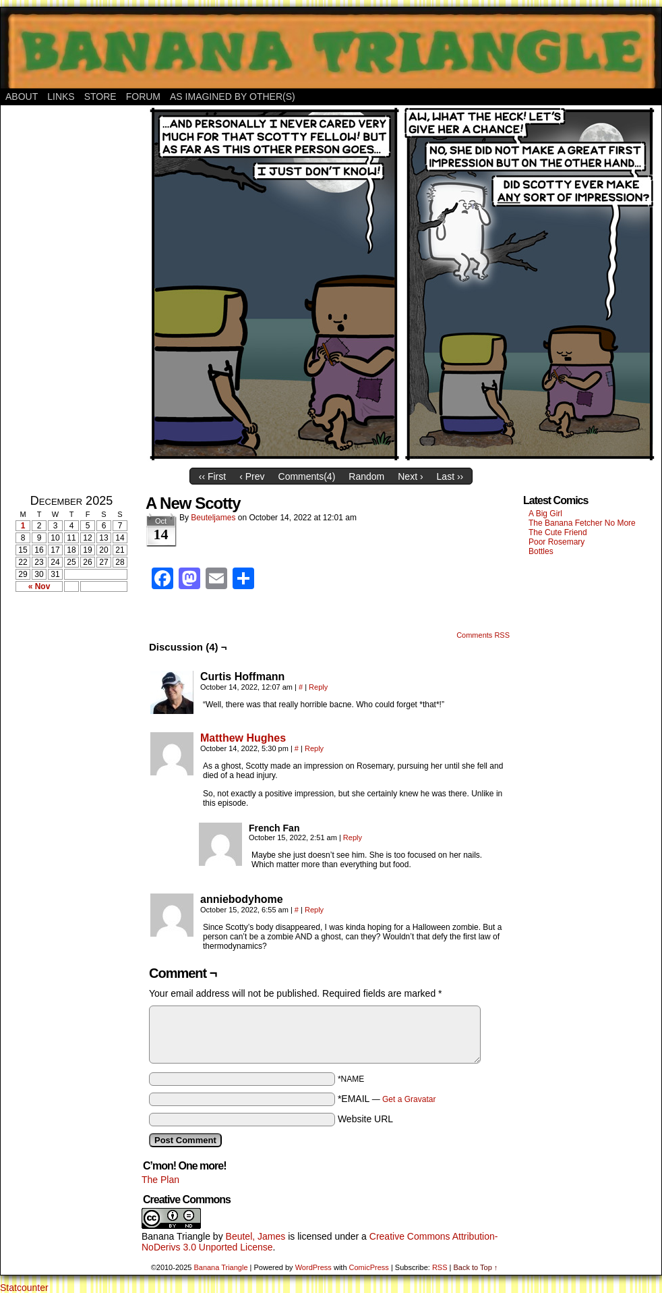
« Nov (39, 586)
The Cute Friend (558, 532)
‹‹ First (212, 476)
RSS (440, 1267)
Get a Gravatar (408, 1099)
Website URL (365, 1118)
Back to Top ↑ (475, 1267)
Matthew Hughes (243, 738)
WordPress (313, 1267)
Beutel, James (256, 1236)
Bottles (541, 551)
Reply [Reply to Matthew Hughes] (314, 748)
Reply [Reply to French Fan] (352, 837)
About (21, 96)
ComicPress (369, 1267)
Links (60, 96)
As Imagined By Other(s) (232, 96)
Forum (143, 96)
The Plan (160, 1179)
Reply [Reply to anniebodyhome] (314, 910)
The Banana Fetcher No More (582, 523)
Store (100, 96)
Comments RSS (483, 635)
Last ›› (450, 476)
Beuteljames (213, 517)
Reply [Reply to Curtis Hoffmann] (318, 687)
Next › (410, 476)
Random (366, 476)
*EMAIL (387, 1098)
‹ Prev (251, 476)
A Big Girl (545, 513)
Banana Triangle (176, 1236)
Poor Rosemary (556, 542)
